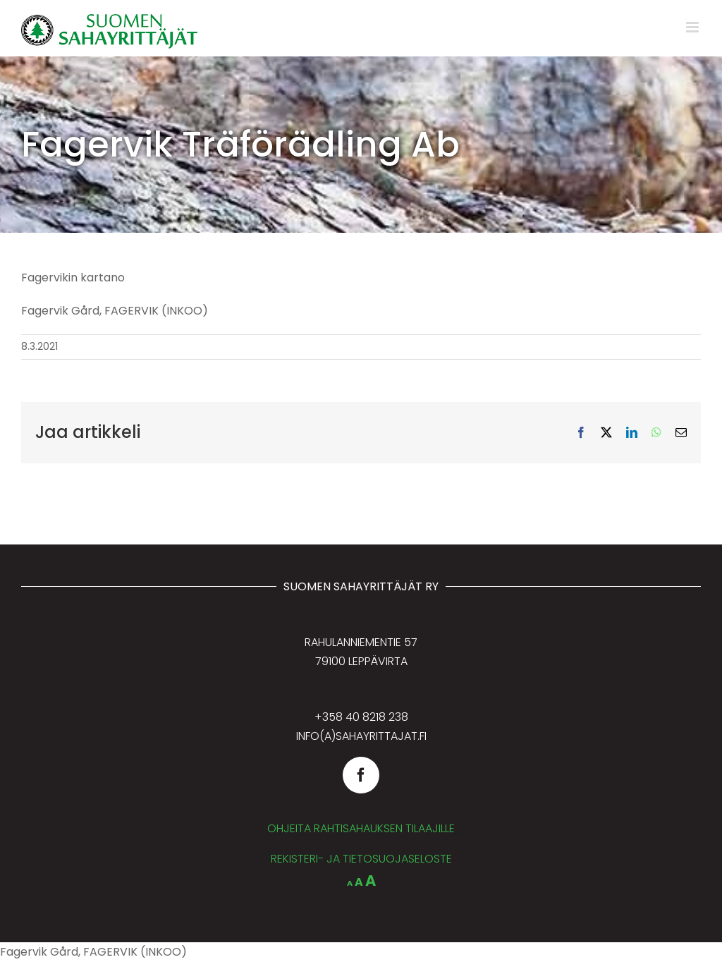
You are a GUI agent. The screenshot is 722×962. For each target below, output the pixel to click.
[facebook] (361, 775)
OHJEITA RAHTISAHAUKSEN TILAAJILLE (361, 828)
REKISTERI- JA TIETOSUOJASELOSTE (361, 859)
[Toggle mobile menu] (693, 27)
